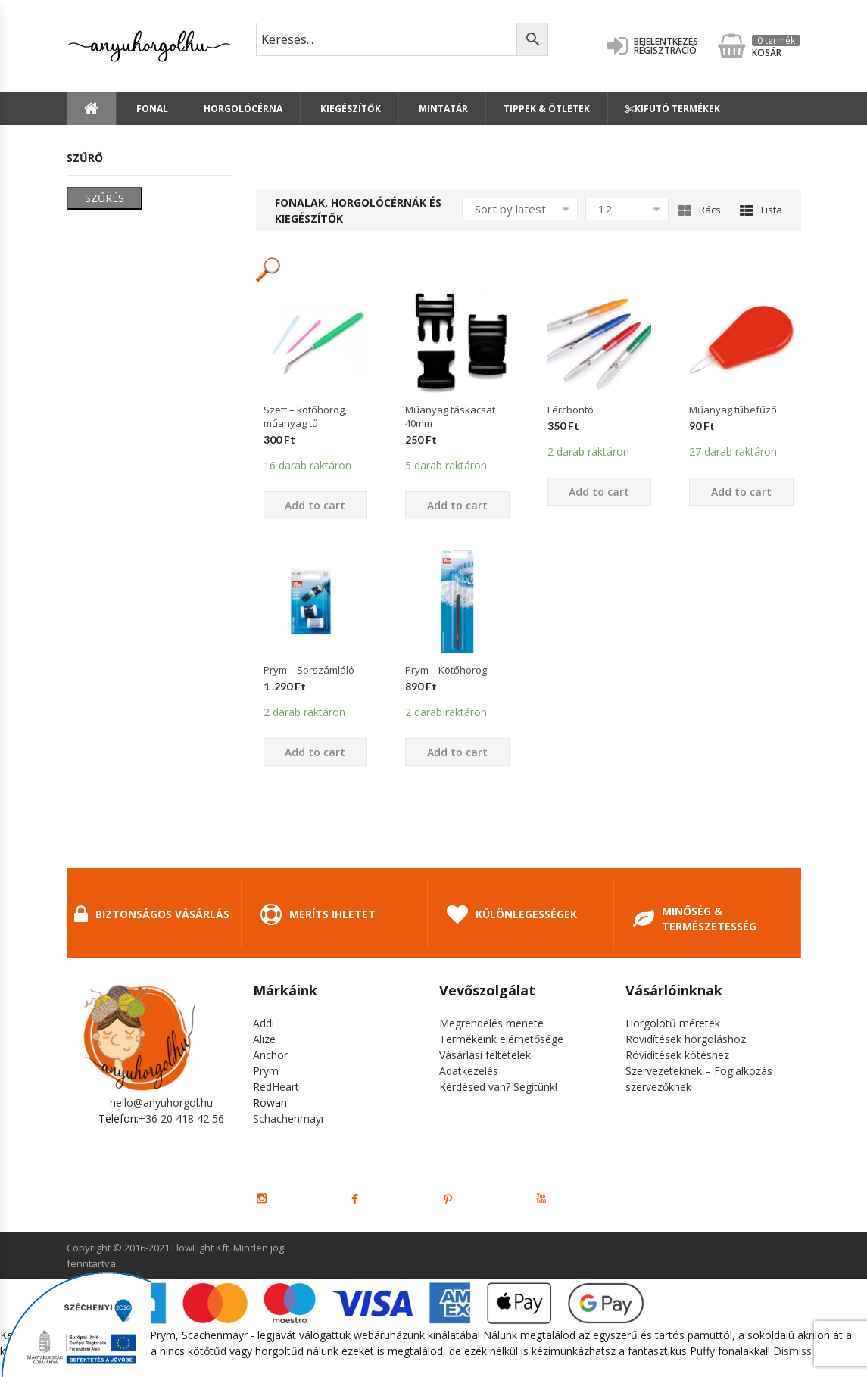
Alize (264, 1039)
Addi (263, 1023)
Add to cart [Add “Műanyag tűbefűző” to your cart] (741, 491)
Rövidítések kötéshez (677, 1055)
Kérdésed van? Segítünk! (498, 1086)
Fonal (151, 108)
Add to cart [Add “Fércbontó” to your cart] (599, 491)
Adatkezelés (468, 1071)
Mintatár (442, 108)
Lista (761, 210)
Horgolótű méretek (672, 1023)
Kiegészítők (349, 108)
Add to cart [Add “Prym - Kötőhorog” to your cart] (457, 752)
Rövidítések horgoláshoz (685, 1039)
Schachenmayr (289, 1118)
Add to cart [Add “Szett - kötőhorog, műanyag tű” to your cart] (315, 505)
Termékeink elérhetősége (501, 1039)
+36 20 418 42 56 (181, 1118)
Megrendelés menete (491, 1023)
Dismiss (792, 1351)
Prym (266, 1071)
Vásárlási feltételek (485, 1055)
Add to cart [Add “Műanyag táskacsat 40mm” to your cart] (457, 505)
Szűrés (104, 198)
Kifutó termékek (672, 108)
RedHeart (276, 1086)
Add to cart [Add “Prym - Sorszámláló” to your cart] (315, 752)
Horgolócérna (243, 108)
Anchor (270, 1055)
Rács (699, 210)
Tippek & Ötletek (547, 108)
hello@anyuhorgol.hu (161, 1102)
